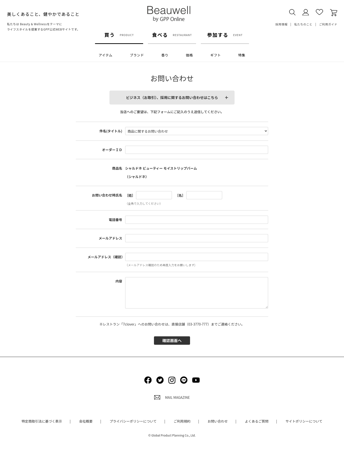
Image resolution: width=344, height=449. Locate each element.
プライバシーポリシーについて (133, 421)
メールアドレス (110, 238)
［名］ (180, 195)
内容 (118, 281)
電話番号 (115, 219)
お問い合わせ (218, 421)
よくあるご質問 (256, 421)
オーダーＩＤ (112, 149)
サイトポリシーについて (304, 421)
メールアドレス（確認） (106, 256)
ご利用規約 (182, 421)
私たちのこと (303, 24)
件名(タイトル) (110, 131)
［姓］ (130, 195)
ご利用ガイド (328, 24)
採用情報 (281, 24)
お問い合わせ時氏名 (107, 195)
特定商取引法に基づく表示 (42, 421)
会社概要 (86, 421)
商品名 (117, 168)
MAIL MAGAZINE (172, 397)
